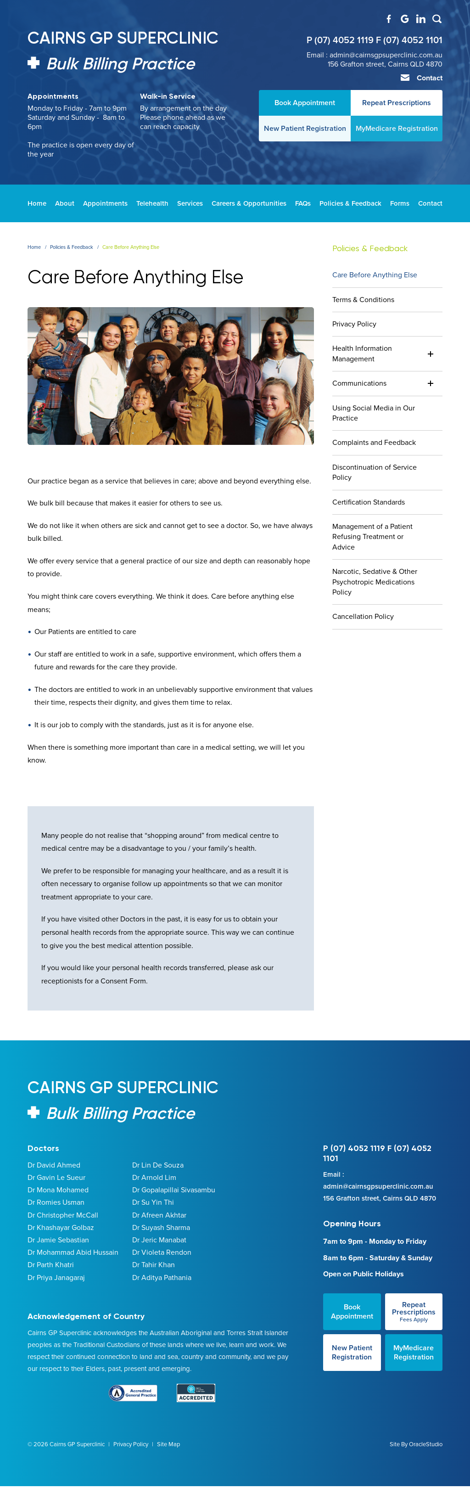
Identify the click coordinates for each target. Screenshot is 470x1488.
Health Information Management (362, 353)
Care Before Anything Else (374, 275)
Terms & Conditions (363, 299)
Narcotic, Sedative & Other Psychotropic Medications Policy (374, 581)
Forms (399, 203)
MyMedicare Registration (413, 1365)
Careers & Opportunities (249, 203)
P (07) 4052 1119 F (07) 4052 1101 (374, 40)
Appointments (105, 203)
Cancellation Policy (363, 616)
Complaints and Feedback (374, 442)
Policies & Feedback (350, 203)
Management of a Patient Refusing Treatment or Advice (372, 536)
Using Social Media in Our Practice (373, 413)
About (64, 203)
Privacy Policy (354, 324)
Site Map (168, 1457)
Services (190, 203)
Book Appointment (352, 1324)
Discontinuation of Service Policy (374, 472)
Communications (359, 383)
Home (37, 203)
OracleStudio (425, 1457)
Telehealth (152, 203)
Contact (424, 78)
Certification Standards (368, 502)
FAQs (303, 203)
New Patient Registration (352, 1365)
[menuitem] (37, 203)
